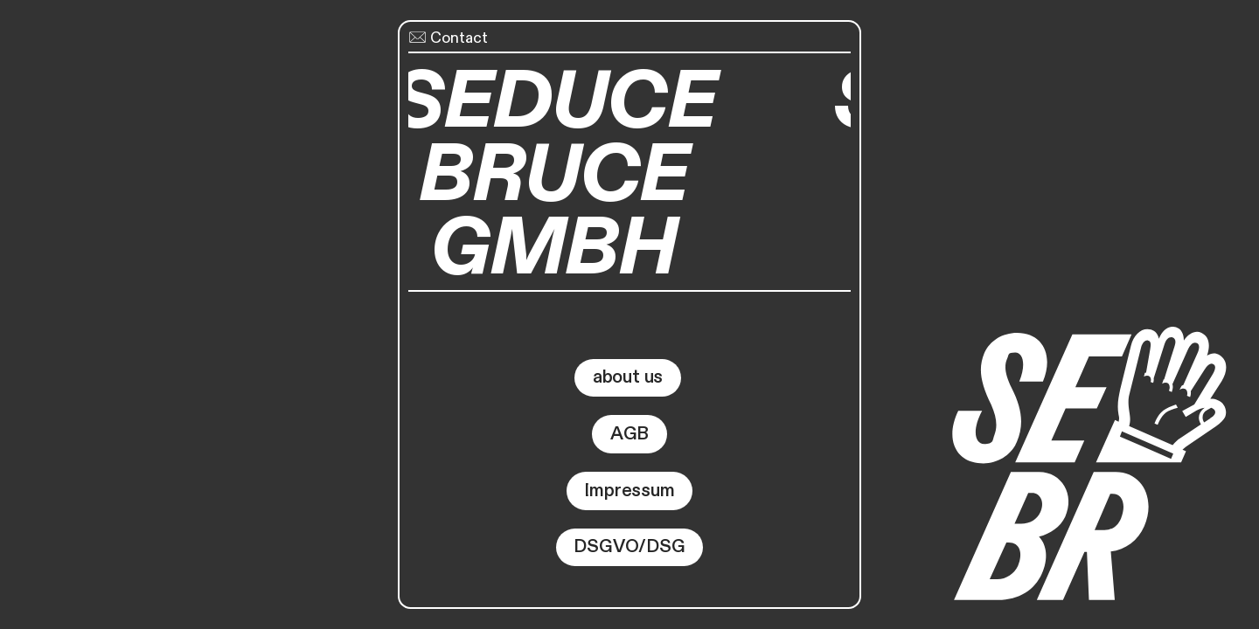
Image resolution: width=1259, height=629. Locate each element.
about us (628, 377)
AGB (629, 434)
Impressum (629, 490)
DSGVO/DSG (629, 546)
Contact (448, 38)
